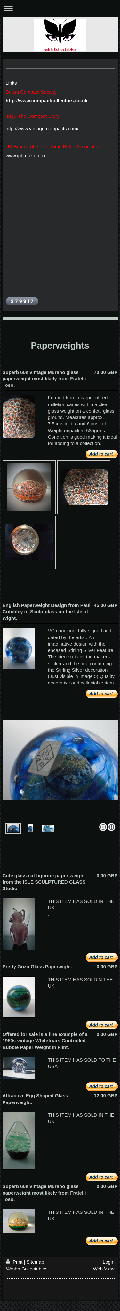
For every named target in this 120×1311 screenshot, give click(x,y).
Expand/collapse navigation (60, 8)
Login (109, 1262)
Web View (104, 1268)
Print (15, 1262)
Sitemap (35, 1262)
